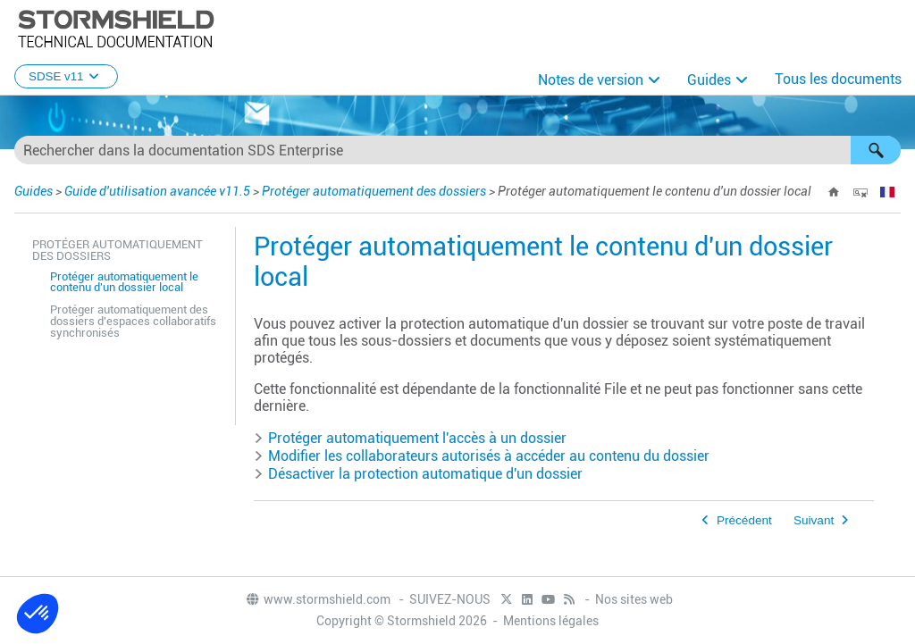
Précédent (744, 520)
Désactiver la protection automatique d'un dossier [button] (418, 473)
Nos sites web (634, 599)
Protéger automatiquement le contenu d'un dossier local (124, 282)
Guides (709, 79)
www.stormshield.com (317, 599)
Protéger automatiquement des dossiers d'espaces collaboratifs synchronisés (133, 321)
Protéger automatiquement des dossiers (374, 191)
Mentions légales (551, 621)
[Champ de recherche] (457, 150)
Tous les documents (838, 79)
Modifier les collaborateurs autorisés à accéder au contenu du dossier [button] (481, 455)
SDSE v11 (66, 76)
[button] (876, 150)
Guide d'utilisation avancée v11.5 (157, 191)
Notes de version (590, 79)
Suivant (813, 520)
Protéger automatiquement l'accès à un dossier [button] (410, 438)
